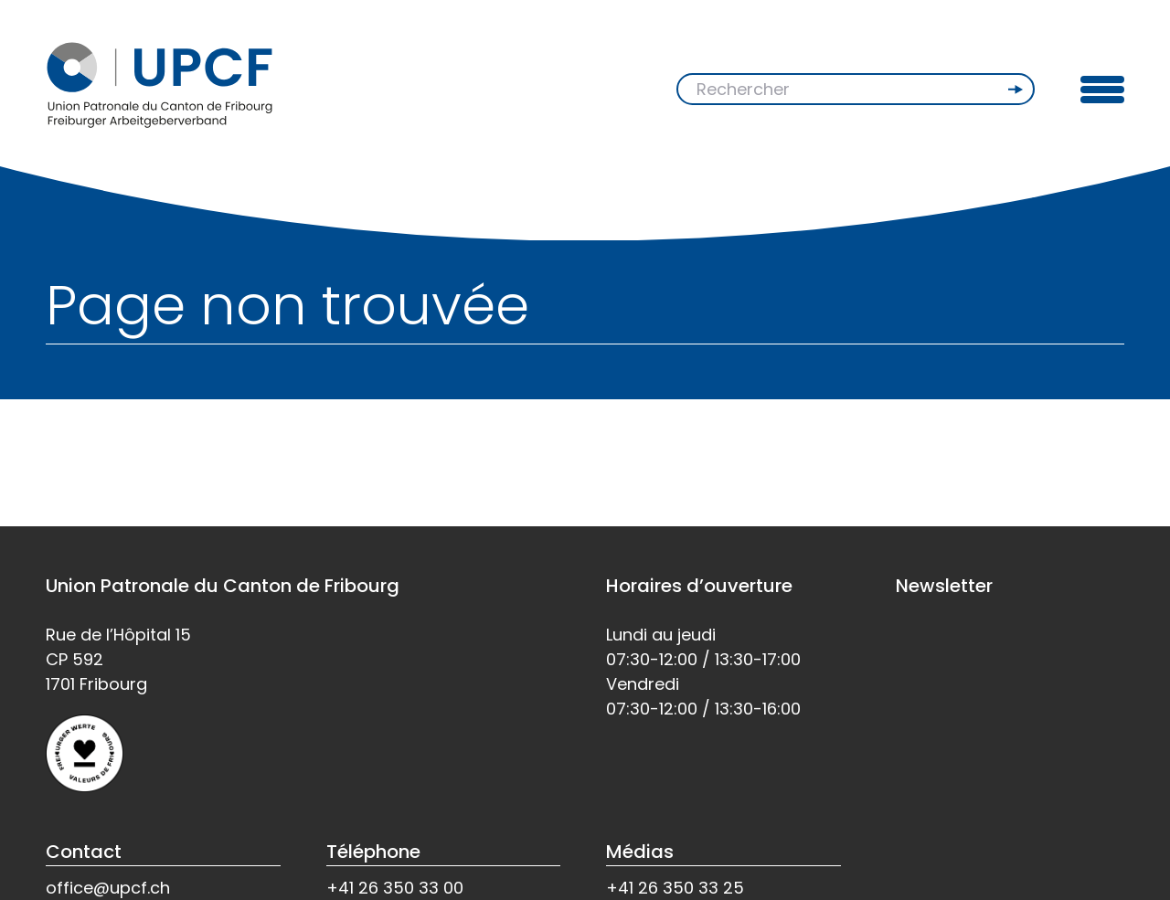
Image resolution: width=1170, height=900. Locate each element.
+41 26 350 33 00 (394, 887)
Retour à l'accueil (121, 459)
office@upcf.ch (108, 887)
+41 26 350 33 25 (675, 887)
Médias (640, 851)
